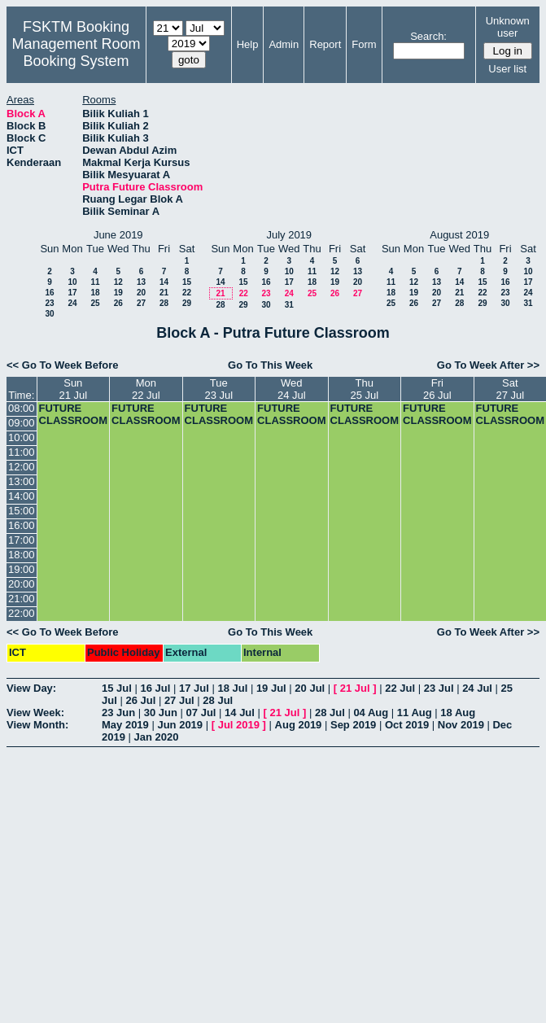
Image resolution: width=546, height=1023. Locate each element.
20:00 (21, 584)
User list (507, 69)
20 (141, 292)
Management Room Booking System (75, 52)
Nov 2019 (461, 725)
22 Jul (400, 688)
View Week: (35, 712)
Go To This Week (270, 365)
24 (72, 303)
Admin (284, 44)
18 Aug (457, 712)
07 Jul (201, 712)
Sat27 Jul (510, 389)
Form (364, 44)
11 (94, 282)
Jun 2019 (180, 725)
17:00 (21, 540)
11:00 (21, 452)
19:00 (21, 569)
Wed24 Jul (291, 389)
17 (72, 292)
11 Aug (414, 712)
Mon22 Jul (146, 389)
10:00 (21, 437)
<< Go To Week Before (63, 365)
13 (141, 282)
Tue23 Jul (218, 389)
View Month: (37, 725)
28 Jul (218, 700)
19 (118, 292)
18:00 (21, 555)
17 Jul (194, 688)
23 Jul (439, 688)
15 (186, 282)
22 (186, 292)
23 (49, 303)
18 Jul (232, 688)
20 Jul (310, 688)
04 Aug (370, 712)
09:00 (21, 423)
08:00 (21, 408)
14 (163, 282)
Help (248, 44)
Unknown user (508, 27)
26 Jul (140, 700)
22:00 (21, 613)
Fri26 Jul (437, 389)
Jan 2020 (156, 737)
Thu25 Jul (364, 389)
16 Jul (155, 688)
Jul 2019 (239, 725)
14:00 (21, 496)
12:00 (21, 467)
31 (289, 304)
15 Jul (117, 688)
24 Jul (477, 688)
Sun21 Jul (73, 389)
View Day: (31, 688)
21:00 (21, 598)
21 (163, 292)
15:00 (21, 511)
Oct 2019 (407, 725)
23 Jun (118, 712)
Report (325, 44)
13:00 (21, 481)
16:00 (21, 525)
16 (49, 292)
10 (72, 282)
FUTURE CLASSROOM (73, 414)
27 (141, 303)
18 (94, 292)
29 (186, 303)
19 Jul (271, 688)
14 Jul (240, 712)
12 (118, 282)
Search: (428, 36)
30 (49, 313)
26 (118, 303)
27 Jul (179, 700)
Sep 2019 (353, 725)
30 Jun (160, 712)
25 (94, 303)
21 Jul (355, 688)
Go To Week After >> (488, 365)
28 (163, 303)
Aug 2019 (298, 725)
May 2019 (125, 725)
